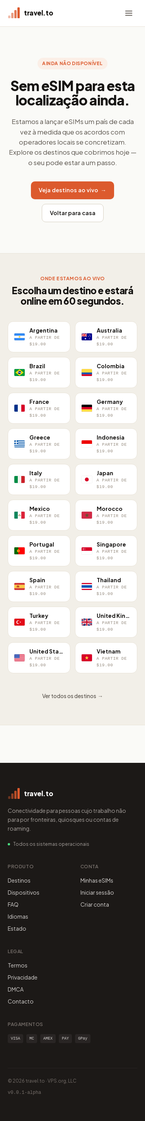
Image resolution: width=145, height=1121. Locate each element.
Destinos (19, 880)
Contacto (21, 1001)
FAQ (13, 904)
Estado (17, 928)
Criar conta (94, 904)
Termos (17, 965)
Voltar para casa (73, 212)
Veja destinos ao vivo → (72, 189)
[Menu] (128, 13)
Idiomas (18, 916)
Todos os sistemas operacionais (51, 844)
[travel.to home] (30, 13)
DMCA (16, 989)
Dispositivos (23, 892)
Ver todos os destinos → (72, 695)
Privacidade (23, 977)
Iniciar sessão (97, 892)
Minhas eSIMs (96, 880)
